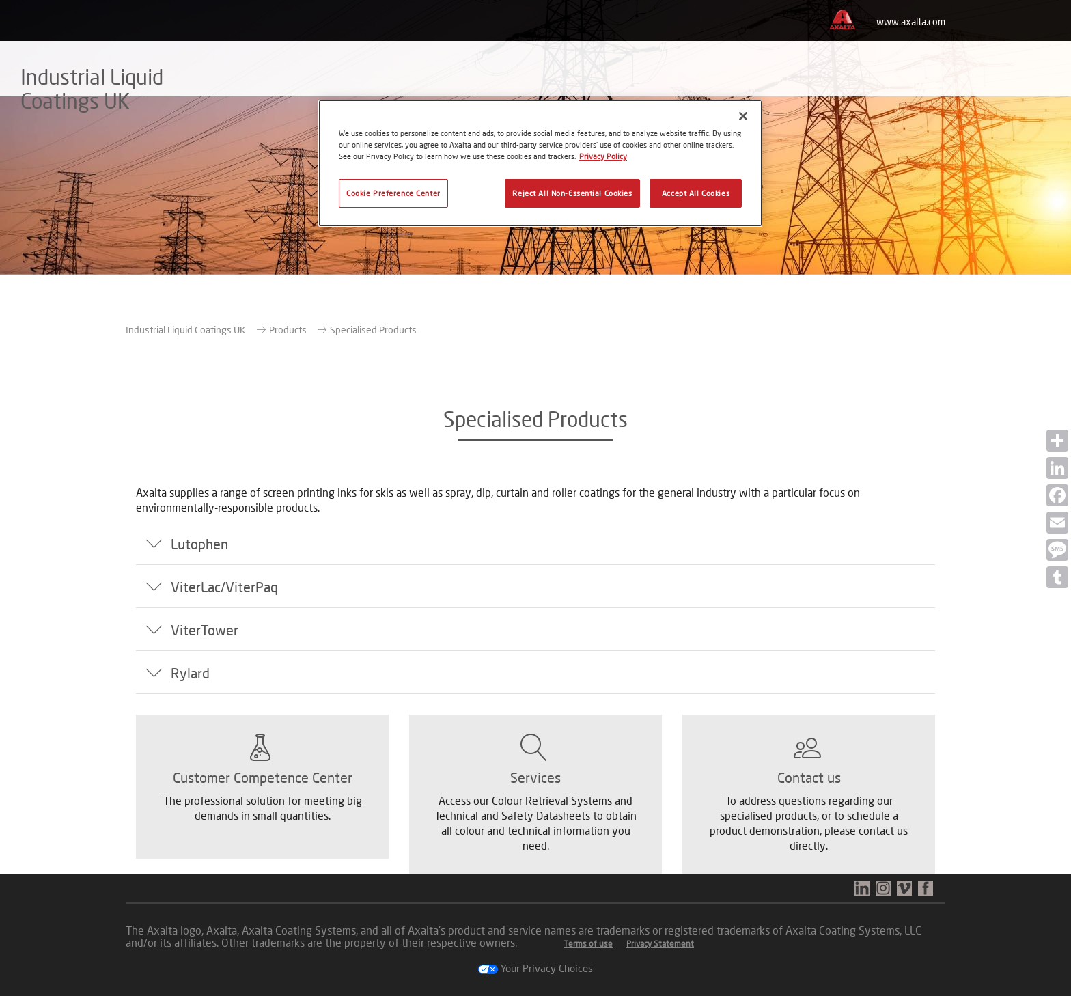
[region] (540, 163)
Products (288, 329)
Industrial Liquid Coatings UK (186, 329)
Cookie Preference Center (393, 193)
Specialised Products (373, 329)
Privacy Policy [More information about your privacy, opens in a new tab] (603, 156)
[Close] (743, 116)
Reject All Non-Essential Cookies (572, 193)
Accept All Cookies (695, 193)
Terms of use (588, 944)
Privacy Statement (660, 944)
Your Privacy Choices (535, 968)
